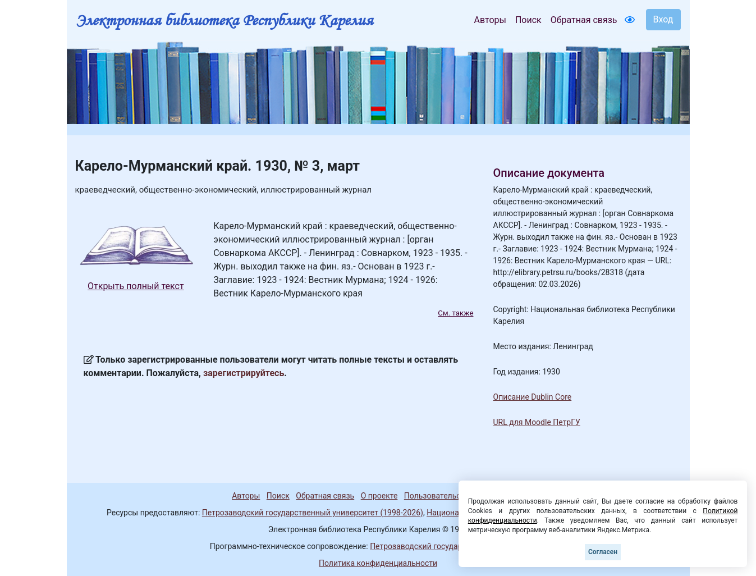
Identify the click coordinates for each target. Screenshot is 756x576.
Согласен (602, 552)
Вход (663, 19)
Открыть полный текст (136, 286)
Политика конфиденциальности (378, 563)
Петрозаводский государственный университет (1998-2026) (312, 512)
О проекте (379, 495)
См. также (455, 313)
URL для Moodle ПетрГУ (536, 422)
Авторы (490, 20)
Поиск (528, 20)
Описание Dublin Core (532, 396)
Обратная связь (584, 20)
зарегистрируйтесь (243, 373)
